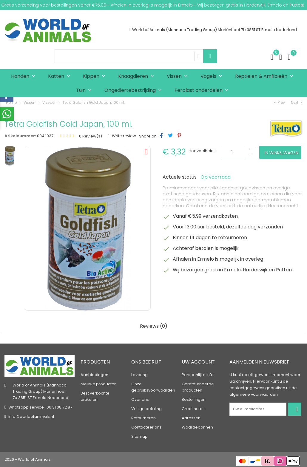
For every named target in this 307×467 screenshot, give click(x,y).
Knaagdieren (137, 76)
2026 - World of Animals (27, 459)
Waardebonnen (197, 427)
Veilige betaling (146, 409)
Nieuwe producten (99, 384)
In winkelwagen (281, 153)
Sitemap (139, 436)
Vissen (178, 76)
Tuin (85, 90)
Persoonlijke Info (198, 375)
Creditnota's (194, 409)
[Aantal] (238, 152)
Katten (60, 76)
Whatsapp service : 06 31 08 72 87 (40, 407)
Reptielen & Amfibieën (265, 76)
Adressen (191, 418)
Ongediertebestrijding (134, 90)
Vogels (212, 76)
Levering (139, 375)
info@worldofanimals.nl (31, 416)
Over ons (140, 399)
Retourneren (143, 418)
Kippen (95, 76)
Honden (24, 76)
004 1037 (45, 136)
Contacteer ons (146, 427)
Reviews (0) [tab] (153, 326)
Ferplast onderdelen (203, 90)
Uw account (198, 362)
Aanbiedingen (94, 375)
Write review (123, 136)
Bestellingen (194, 399)
